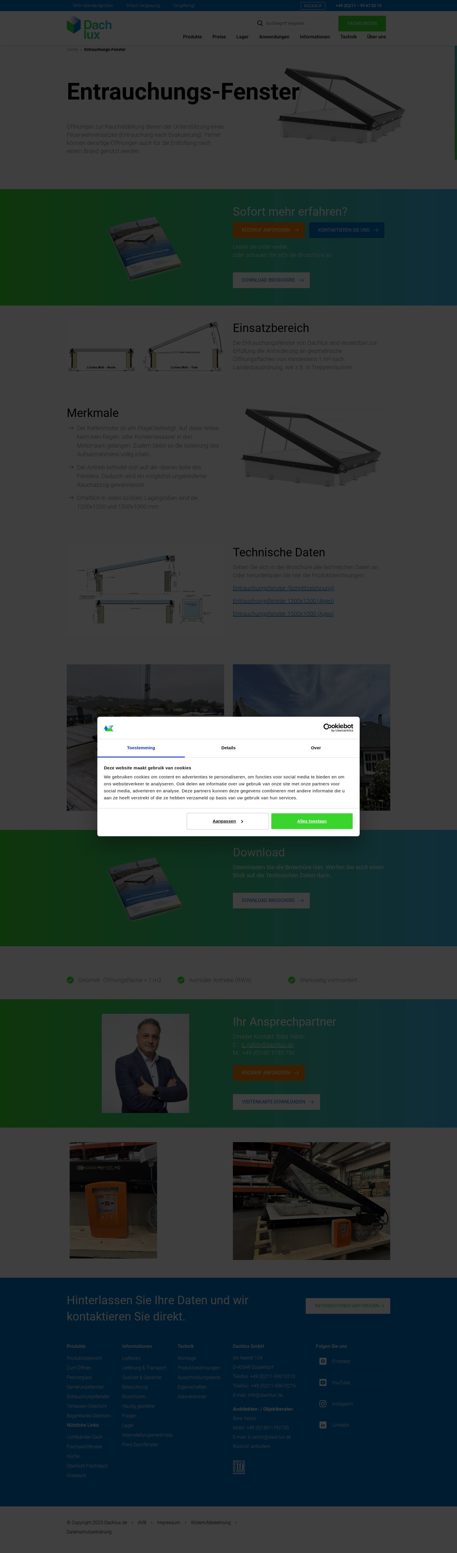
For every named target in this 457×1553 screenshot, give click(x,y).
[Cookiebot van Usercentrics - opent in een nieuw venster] (327, 727)
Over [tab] (316, 747)
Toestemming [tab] (141, 747)
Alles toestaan (312, 821)
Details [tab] (228, 747)
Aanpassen (228, 821)
